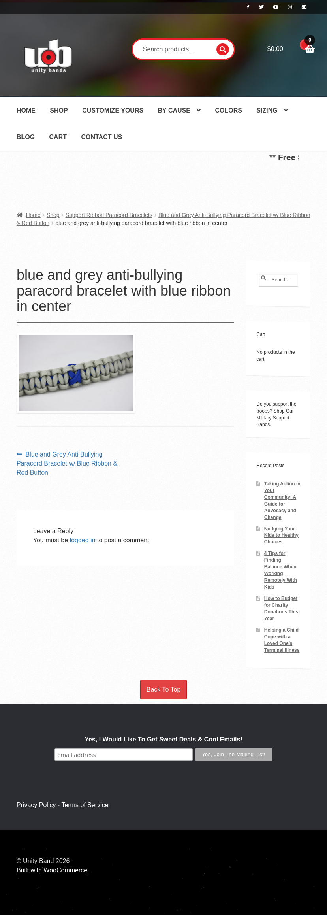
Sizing (266, 110)
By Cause (174, 110)
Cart (58, 137)
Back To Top (164, 689)
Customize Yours (112, 110)
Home (26, 110)
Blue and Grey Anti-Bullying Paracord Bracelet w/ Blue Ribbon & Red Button (67, 463)
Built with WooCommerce (52, 870)
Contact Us (101, 137)
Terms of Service (84, 805)
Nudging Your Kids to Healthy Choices (281, 535)
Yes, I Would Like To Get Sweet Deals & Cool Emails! (163, 739)
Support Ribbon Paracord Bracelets (109, 215)
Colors (228, 110)
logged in (83, 540)
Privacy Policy (36, 805)
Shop (59, 110)
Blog (26, 137)
